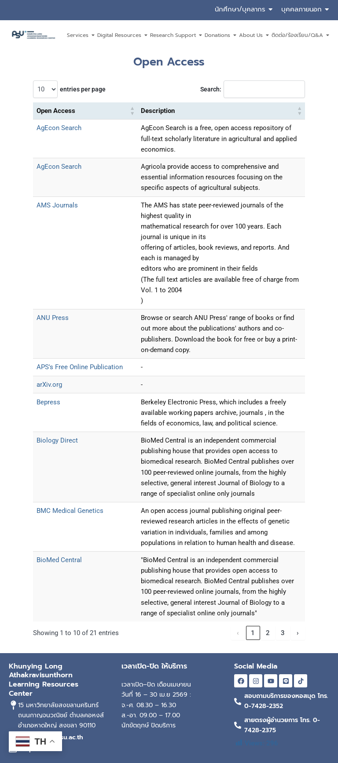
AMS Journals (57, 205)
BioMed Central (59, 560)
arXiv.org (49, 385)
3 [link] (283, 633)
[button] (132, 111)
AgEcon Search (59, 128)
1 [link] (253, 633)
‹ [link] (238, 633)
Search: (210, 89)
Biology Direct (57, 440)
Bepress (48, 402)
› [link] (298, 633)
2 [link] (268, 633)
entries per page (83, 89)
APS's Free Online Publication (80, 367)
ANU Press (53, 318)
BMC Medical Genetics (70, 511)
